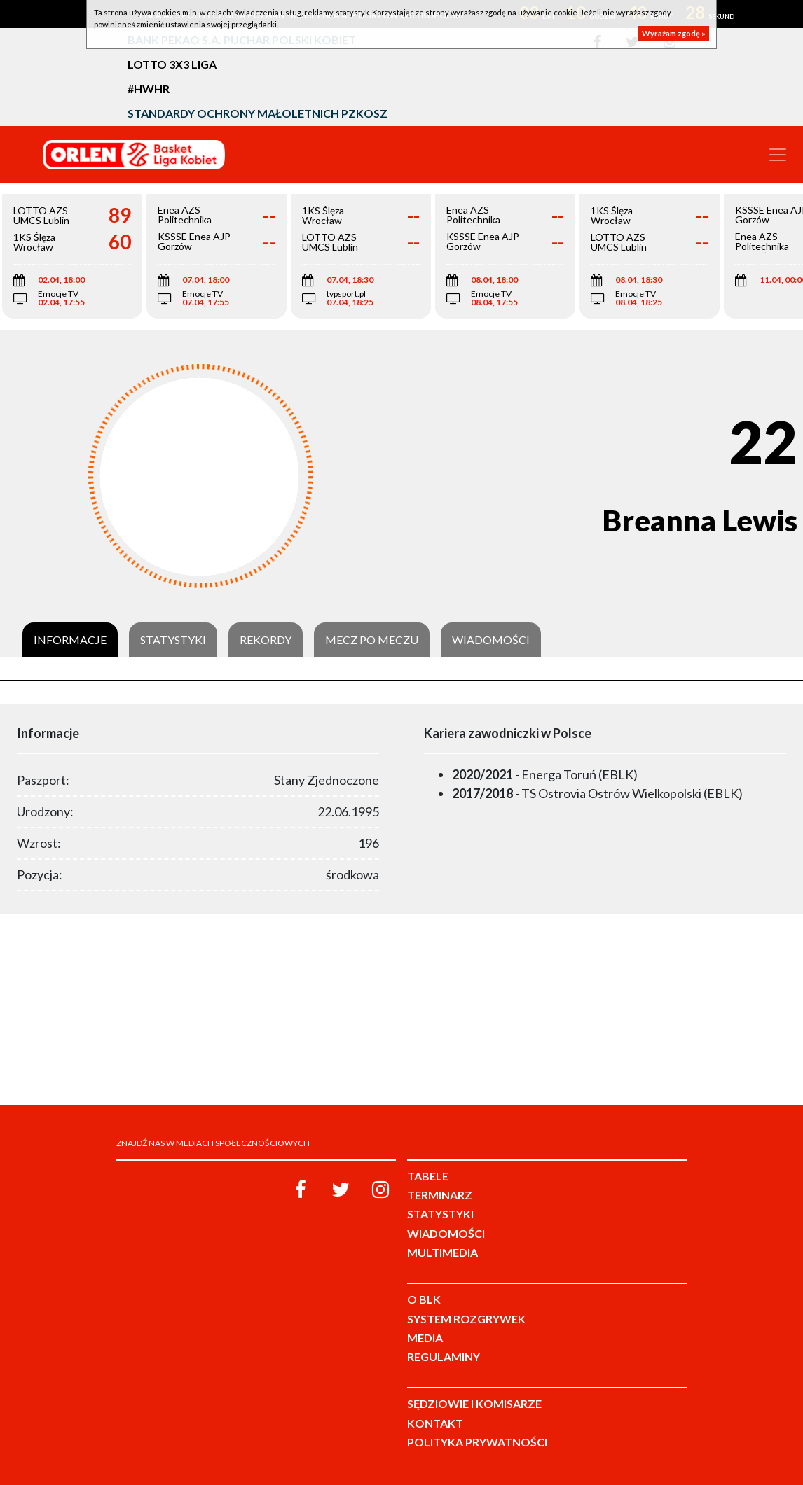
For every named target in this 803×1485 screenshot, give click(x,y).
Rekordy (265, 640)
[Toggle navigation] (777, 155)
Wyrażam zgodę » (674, 33)
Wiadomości (491, 640)
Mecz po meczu (371, 640)
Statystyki (173, 640)
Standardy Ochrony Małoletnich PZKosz (257, 113)
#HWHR (149, 88)
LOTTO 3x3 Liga (172, 64)
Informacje (70, 640)
